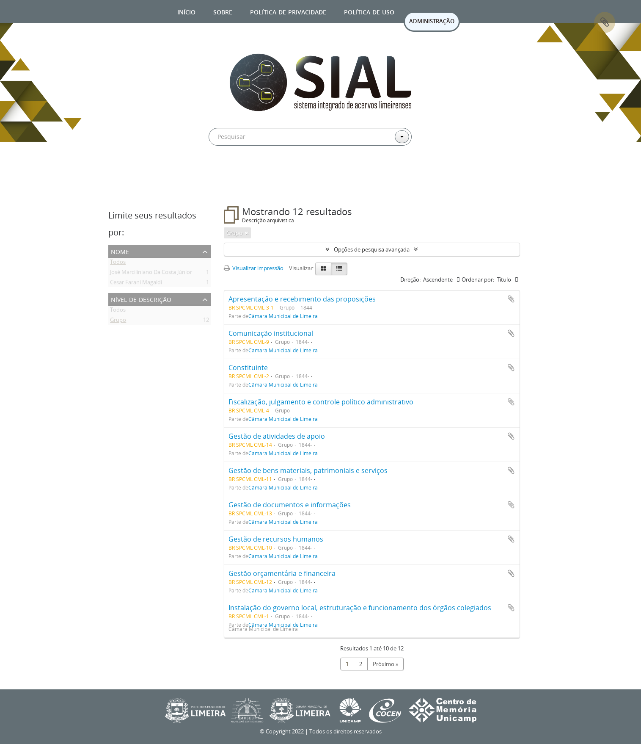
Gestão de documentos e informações (289, 504)
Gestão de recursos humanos (275, 539)
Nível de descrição (141, 298)
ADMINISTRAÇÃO (431, 21)
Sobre (222, 11)
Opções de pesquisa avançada (372, 249)
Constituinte (248, 367)
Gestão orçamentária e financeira (282, 573)
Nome (120, 251)
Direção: (410, 279)
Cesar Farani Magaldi (136, 284)
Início (186, 11)
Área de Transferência (604, 22)
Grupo (118, 321)
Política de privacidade (288, 11)
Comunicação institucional (270, 333)
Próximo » (385, 664)
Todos (118, 263)
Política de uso (369, 11)
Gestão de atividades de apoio (276, 436)
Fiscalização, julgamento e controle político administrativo (320, 402)
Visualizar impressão (253, 268)
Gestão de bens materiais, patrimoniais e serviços (308, 470)
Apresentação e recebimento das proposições (302, 299)
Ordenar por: (478, 279)
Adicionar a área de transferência (511, 299)
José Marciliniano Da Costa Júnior (151, 273)
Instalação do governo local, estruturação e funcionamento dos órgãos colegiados (359, 607)
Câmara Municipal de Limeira (283, 316)
